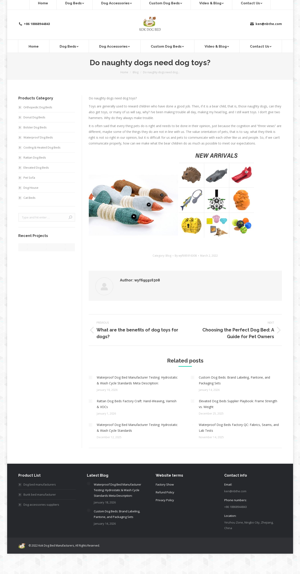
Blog (168, 256)
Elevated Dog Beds (36, 167)
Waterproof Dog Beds (38, 137)
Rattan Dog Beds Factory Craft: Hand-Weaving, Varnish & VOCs (136, 404)
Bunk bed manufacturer (39, 494)
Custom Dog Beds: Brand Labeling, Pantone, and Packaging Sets (234, 380)
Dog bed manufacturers (39, 484)
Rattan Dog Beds (34, 157)
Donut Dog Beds (34, 117)
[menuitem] (33, 46)
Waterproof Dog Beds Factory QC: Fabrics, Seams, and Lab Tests (239, 428)
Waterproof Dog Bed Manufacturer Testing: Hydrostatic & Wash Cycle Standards (137, 428)
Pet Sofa (29, 178)
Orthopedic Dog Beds (37, 107)
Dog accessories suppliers (41, 505)
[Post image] (90, 377)
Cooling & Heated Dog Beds (42, 147)
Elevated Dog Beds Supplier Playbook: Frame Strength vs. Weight (238, 404)
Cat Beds (29, 198)
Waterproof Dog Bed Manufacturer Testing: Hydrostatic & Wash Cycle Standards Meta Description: (137, 380)
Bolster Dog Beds (35, 127)
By (186, 256)
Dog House (30, 188)
